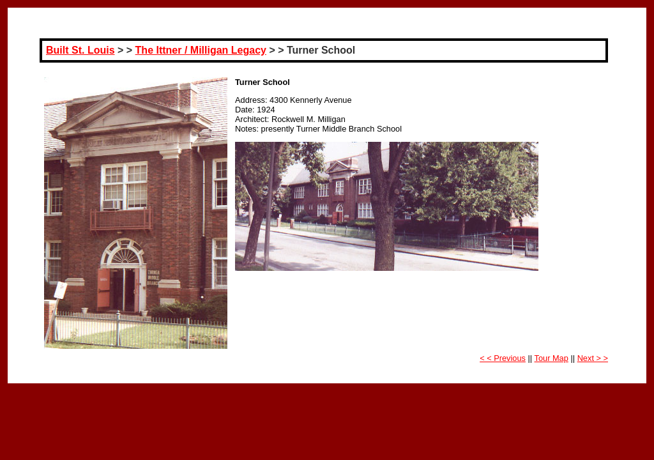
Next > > (592, 358)
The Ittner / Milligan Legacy (200, 50)
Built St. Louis (80, 50)
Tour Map (551, 358)
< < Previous (503, 358)
